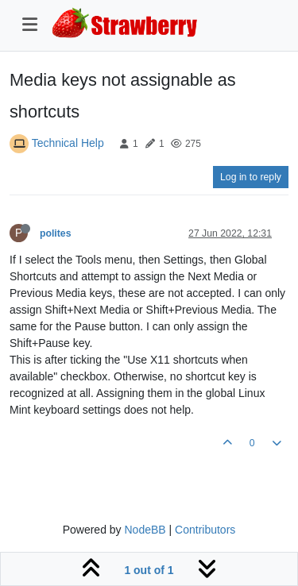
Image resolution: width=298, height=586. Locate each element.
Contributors (205, 529)
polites (55, 233)
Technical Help (68, 143)
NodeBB (144, 529)
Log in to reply (250, 177)
